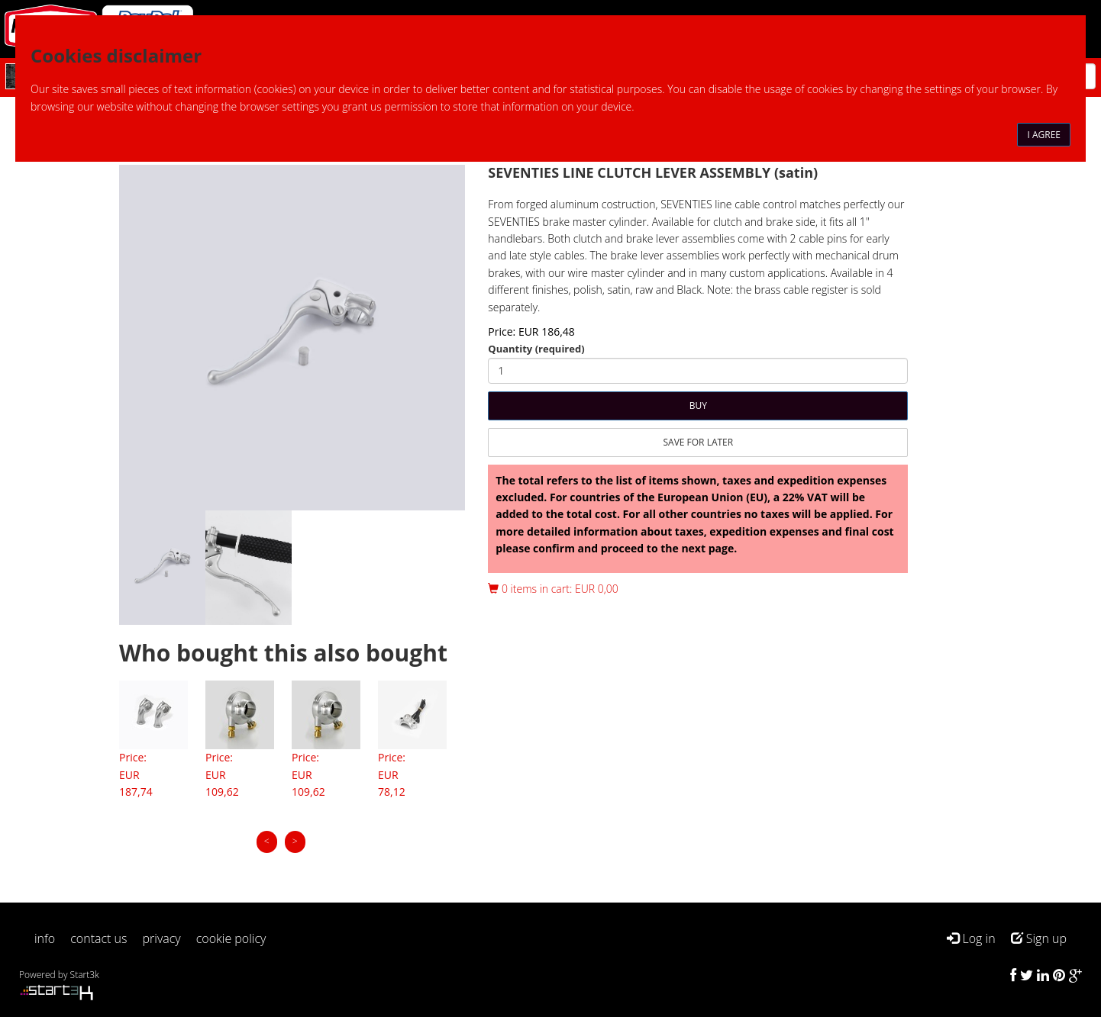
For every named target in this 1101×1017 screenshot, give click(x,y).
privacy (162, 938)
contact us (98, 938)
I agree (1044, 134)
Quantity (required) (536, 349)
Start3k (84, 974)
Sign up (1039, 938)
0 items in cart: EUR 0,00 (553, 588)
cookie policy (231, 938)
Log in (971, 938)
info (44, 938)
